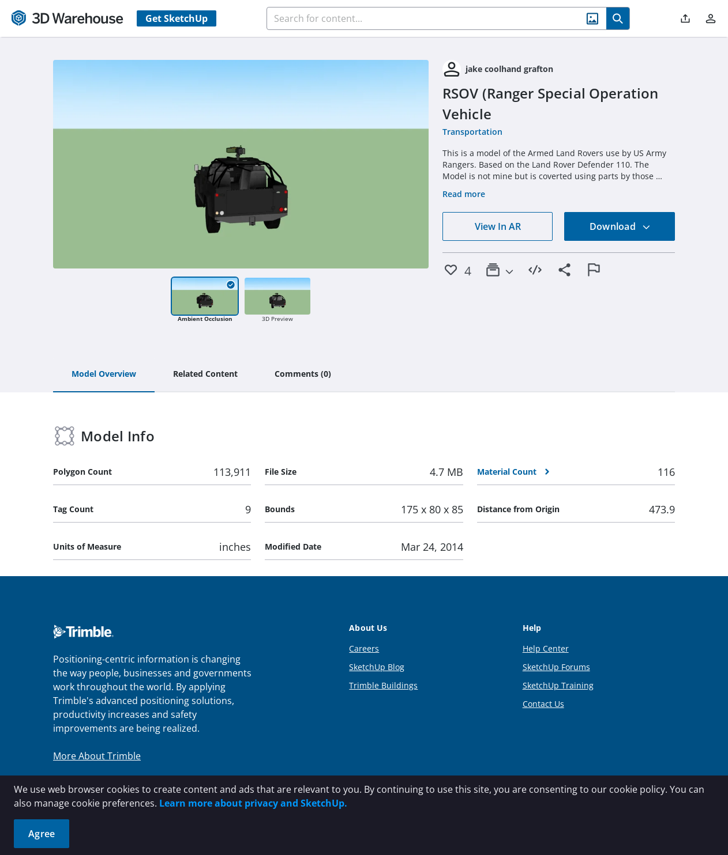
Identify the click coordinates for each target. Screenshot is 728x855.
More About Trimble (97, 756)
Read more (463, 193)
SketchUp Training (558, 685)
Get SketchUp (176, 18)
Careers (364, 648)
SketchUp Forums (556, 666)
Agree (41, 833)
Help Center (546, 648)
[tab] (104, 374)
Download (620, 226)
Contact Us (543, 703)
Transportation (472, 131)
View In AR (498, 226)
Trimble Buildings (383, 685)
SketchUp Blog (376, 666)
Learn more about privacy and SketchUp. (253, 803)
